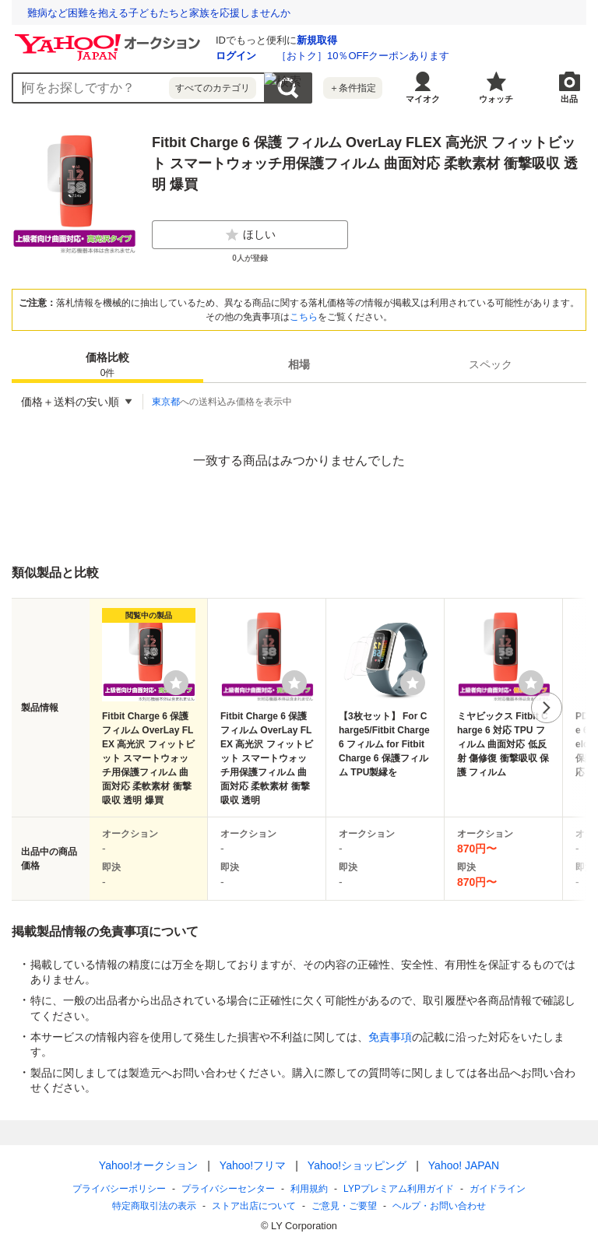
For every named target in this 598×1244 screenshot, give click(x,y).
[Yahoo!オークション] (110, 38)
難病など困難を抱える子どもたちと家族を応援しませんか (158, 13)
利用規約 (309, 1188)
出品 (569, 99)
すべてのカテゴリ (212, 88)
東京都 (166, 401)
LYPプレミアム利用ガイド (398, 1188)
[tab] (107, 364)
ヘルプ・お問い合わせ (439, 1205)
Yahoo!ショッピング (357, 1165)
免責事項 (390, 1037)
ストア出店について (254, 1205)
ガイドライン (498, 1188)
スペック (490, 364)
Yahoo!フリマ (253, 1165)
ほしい (250, 235)
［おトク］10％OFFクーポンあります (362, 55)
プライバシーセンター (228, 1188)
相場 (299, 364)
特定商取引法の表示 (154, 1205)
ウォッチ (496, 99)
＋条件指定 (352, 88)
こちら (304, 316)
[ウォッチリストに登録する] (176, 682)
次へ (546, 707)
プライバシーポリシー (119, 1188)
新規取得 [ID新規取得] (317, 40)
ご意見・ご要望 (344, 1205)
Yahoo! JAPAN (463, 1165)
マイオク (423, 99)
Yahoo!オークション (148, 1165)
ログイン (236, 55)
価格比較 (107, 365)
